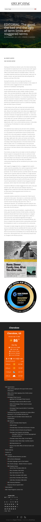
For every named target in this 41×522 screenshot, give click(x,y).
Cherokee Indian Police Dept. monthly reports (22, 441)
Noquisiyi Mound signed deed (15, 484)
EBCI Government (9, 387)
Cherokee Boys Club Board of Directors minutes (22, 427)
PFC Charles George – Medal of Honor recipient (19, 463)
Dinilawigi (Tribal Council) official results (20, 401)
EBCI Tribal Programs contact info (14, 489)
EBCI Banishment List (15, 443)
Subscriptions (8, 487)
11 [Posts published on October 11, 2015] (17, 502)
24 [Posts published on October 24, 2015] (15, 506)
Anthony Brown (10, 37)
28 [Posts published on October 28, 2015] (9, 509)
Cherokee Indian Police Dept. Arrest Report (21, 438)
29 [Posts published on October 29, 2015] (11, 509)
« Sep (5, 511)
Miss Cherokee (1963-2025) (17, 470)
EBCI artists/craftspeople (13, 459)
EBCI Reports (10, 421)
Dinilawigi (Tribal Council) (14, 397)
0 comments (32, 37)
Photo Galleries (9, 450)
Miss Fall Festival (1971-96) (17, 473)
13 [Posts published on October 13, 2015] (7, 504)
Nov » (9, 511)
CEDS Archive (13, 425)
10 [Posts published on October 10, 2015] (15, 502)
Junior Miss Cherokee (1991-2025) (18, 477)
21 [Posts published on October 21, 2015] (9, 506)
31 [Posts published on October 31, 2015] (15, 509)
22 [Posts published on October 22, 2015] (11, 506)
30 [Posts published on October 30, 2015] (13, 509)
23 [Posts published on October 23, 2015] (13, 506)
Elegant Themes (17, 520)
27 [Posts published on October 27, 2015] (7, 509)
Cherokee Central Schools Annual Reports (21, 430)
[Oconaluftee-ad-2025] (20, 312)
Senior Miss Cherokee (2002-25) (18, 468)
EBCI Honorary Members (13, 482)
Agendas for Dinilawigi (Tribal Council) (20, 399)
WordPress (32, 520)
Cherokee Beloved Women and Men (16, 456)
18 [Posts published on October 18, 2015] (17, 504)
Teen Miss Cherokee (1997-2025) (18, 475)
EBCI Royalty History (12, 466)
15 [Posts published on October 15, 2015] (11, 504)
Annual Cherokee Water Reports (18, 423)
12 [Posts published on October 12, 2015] (5, 504)
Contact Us (8, 452)
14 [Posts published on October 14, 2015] (9, 504)
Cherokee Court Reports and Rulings (19, 432)
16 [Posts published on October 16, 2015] (13, 504)
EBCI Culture (8, 454)
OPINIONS (24, 37)
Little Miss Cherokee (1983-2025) (18, 480)
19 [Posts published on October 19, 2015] (5, 506)
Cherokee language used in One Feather (18, 461)
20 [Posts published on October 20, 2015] (7, 506)
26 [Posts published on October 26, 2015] (5, 509)
